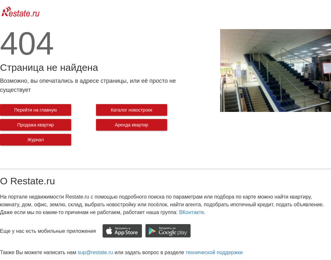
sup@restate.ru (95, 252)
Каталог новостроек (131, 110)
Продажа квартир (35, 124)
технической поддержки (214, 252)
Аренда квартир (131, 124)
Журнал (35, 139)
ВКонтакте (191, 212)
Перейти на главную (35, 110)
